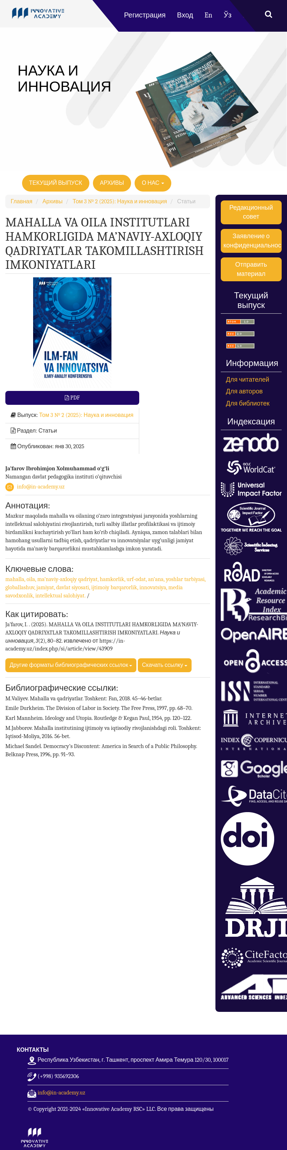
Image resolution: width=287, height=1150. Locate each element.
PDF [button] (74, 397)
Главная (21, 201)
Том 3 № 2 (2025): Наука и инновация (120, 201)
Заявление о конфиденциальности (253, 240)
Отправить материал (251, 269)
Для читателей (248, 379)
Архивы (112, 183)
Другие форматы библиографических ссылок (71, 665)
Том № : (86, 415)
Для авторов (244, 391)
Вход (185, 15)
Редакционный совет (251, 212)
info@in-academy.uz (41, 486)
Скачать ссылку (164, 665)
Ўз (227, 15)
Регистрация (145, 15)
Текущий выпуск (55, 183)
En (208, 15)
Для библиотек (248, 403)
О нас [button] (153, 183)
